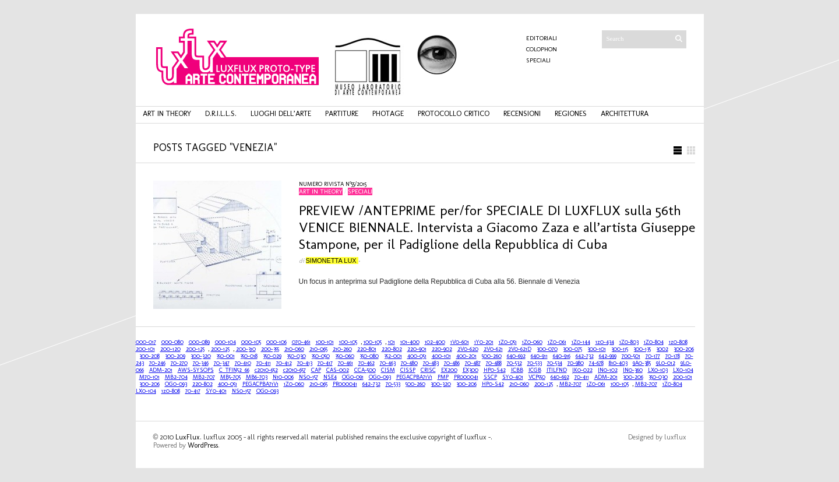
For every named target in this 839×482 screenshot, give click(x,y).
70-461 (345, 363)
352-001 (393, 356)
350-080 (369, 356)
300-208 (149, 356)
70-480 (409, 363)
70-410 (243, 363)
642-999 (607, 356)
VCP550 (536, 377)
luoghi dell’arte (281, 113)
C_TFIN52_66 (234, 370)
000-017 (146, 342)
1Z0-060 (532, 342)
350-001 (225, 356)
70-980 (575, 363)
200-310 (246, 349)
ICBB (517, 370)
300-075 (572, 349)
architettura (624, 113)
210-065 (318, 349)
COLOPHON (541, 49)
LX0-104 (683, 370)
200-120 (170, 349)
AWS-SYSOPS (196, 370)
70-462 (366, 363)
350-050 (320, 356)
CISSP (407, 370)
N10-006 (283, 377)
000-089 (199, 342)
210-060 (294, 349)
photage (388, 113)
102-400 (435, 342)
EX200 (449, 370)
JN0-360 (633, 370)
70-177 (653, 356)
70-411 (263, 363)
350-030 (296, 356)
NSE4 (330, 377)
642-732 (585, 356)
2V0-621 (493, 349)
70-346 (201, 363)
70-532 (514, 363)
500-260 (492, 356)
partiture (341, 113)
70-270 (179, 363)
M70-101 (149, 377)
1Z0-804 (654, 342)
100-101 (325, 342)
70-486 (452, 363)
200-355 (270, 349)
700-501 (631, 356)
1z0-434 (604, 342)
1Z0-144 (581, 342)
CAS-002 (337, 370)
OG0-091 (353, 377)
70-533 (534, 363)
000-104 (225, 342)
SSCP (490, 377)
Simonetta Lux (332, 260)
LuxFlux (187, 437)
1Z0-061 (557, 342)
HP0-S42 (495, 370)
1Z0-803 (629, 342)
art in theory (167, 113)
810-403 (618, 363)
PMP (443, 377)
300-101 (596, 349)
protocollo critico (453, 113)
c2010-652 (266, 370)
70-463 (388, 363)
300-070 (547, 349)
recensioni (522, 113)
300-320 (201, 356)
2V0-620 (467, 349)
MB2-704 (176, 377)
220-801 (366, 349)
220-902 (442, 349)
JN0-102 (608, 370)
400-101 (441, 356)
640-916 (561, 356)
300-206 (684, 349)
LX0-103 (658, 370)
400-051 (416, 356)
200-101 (145, 349)
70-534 (554, 363)
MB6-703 (256, 377)
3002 (662, 349)
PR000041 (466, 377)
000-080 (172, 342)
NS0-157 (308, 377)
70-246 (157, 363)
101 (391, 342)
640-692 (516, 356)
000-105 (251, 342)
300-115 (619, 349)
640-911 (539, 356)
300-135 (642, 349)
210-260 (342, 349)
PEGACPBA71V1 (414, 377)
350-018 (249, 356)
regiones (571, 113)
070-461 (301, 342)
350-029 (272, 356)
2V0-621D (519, 349)
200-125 (195, 349)
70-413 (304, 363)
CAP (316, 370)
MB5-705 (230, 377)
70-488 (494, 363)
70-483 (431, 363)
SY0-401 (512, 377)
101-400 (410, 342)
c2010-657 (294, 370)
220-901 (416, 349)
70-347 (222, 363)
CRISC (428, 370)
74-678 (596, 363)
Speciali (538, 60)
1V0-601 (459, 342)
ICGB (534, 370)
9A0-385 (642, 363)
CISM (388, 370)
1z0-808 (678, 342)
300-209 (175, 356)
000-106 (276, 342)
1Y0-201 (483, 342)
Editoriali (541, 38)
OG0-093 (380, 377)
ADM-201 (160, 370)
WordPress (203, 445)
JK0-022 (582, 370)
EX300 (470, 370)
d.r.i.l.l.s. (221, 113)
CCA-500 (365, 370)
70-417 (325, 363)
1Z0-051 (508, 342)
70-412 (284, 363)
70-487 (473, 363)
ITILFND (557, 370)
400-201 (466, 356)
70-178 (672, 356)
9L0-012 (665, 363)
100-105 (348, 342)
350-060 (344, 356)
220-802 (392, 349)
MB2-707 (204, 377)
